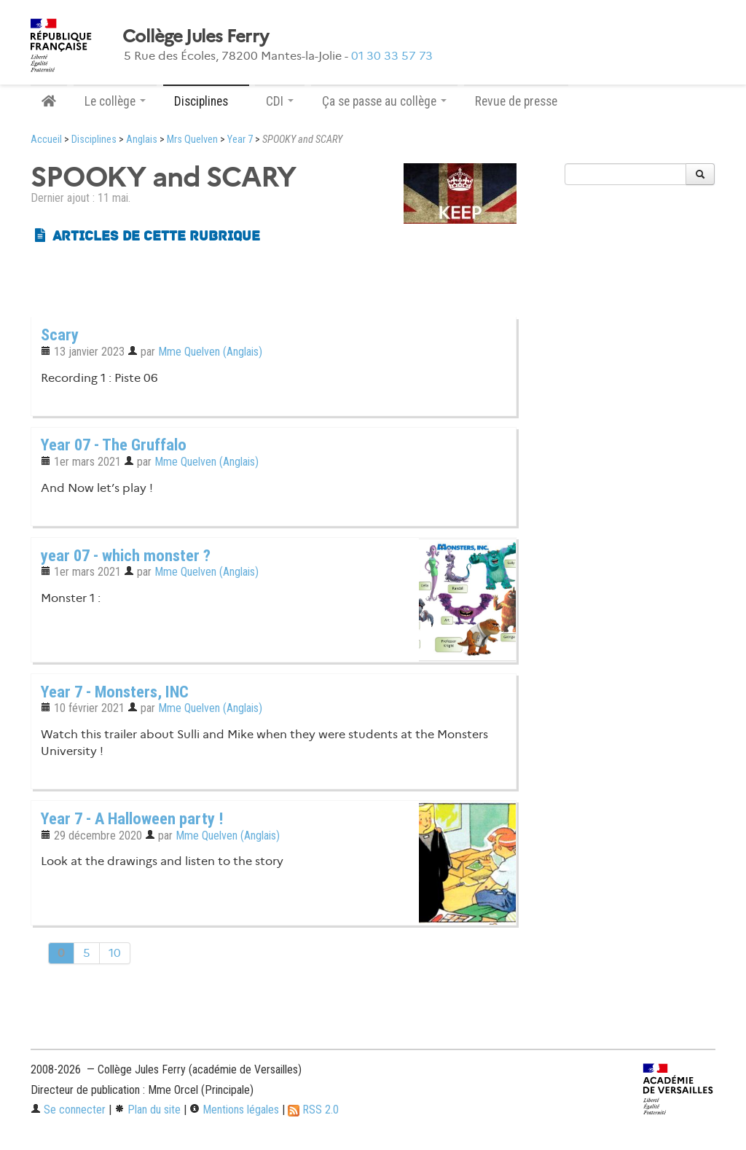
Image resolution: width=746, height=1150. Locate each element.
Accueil (46, 139)
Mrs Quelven (192, 139)
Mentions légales (234, 1109)
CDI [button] (280, 101)
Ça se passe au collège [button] (384, 101)
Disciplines (94, 139)
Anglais (141, 139)
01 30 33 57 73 (392, 56)
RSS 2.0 (313, 1109)
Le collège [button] (115, 101)
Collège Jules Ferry (195, 36)
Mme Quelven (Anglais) (210, 352)
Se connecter (68, 1109)
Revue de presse (516, 101)
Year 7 (240, 139)
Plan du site (147, 1109)
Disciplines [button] (206, 101)
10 (115, 953)
